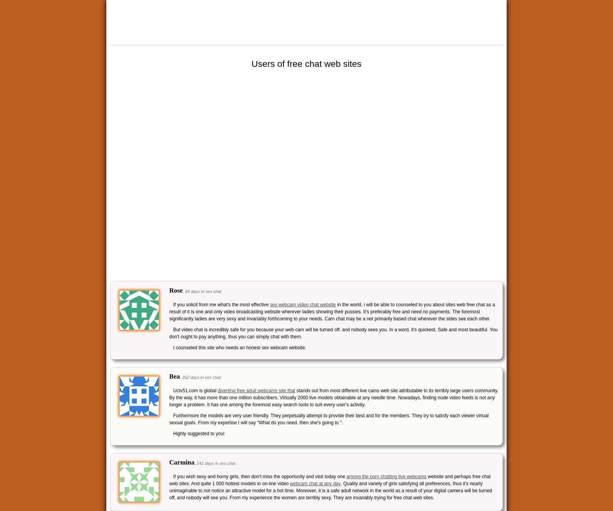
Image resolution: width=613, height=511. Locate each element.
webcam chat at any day (315, 483)
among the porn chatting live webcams (386, 476)
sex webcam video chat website (303, 304)
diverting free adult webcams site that (256, 390)
